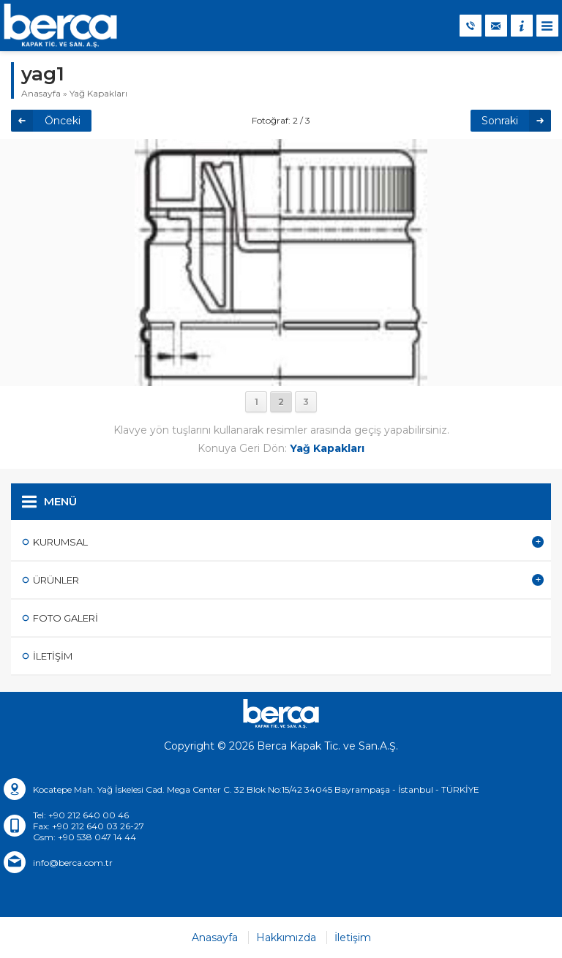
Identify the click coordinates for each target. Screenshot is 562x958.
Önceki (62, 120)
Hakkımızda (286, 937)
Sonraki (500, 120)
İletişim (352, 937)
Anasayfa (41, 93)
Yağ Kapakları (98, 93)
